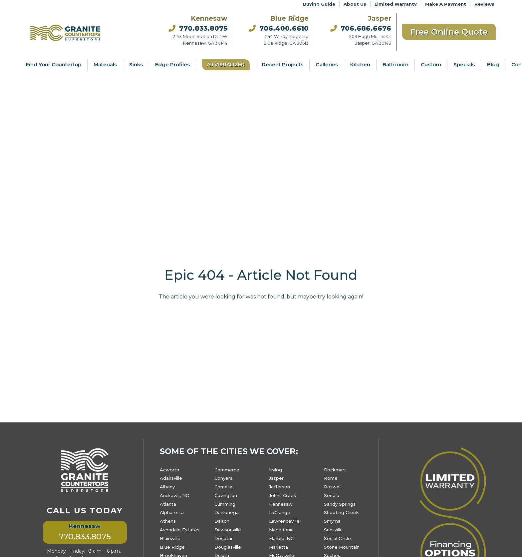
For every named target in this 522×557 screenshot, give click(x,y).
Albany (167, 486)
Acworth (169, 469)
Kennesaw (281, 504)
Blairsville (170, 538)
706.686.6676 (360, 28)
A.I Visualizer (226, 64)
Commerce (226, 469)
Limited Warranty (396, 4)
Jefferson (279, 486)
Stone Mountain (342, 547)
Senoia (331, 495)
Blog (493, 64)
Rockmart (335, 469)
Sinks (136, 64)
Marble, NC (281, 538)
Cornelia (223, 486)
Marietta (278, 547)
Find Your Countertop (53, 64)
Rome (331, 478)
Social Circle (337, 538)
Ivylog (275, 469)
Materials (105, 64)
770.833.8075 (198, 28)
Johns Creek (282, 495)
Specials (464, 64)
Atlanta (168, 504)
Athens (168, 521)
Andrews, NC (174, 495)
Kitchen (360, 64)
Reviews (484, 4)
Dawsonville (227, 529)
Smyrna (332, 521)
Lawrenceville (284, 521)
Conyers (223, 478)
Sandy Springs (340, 504)
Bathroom (395, 64)
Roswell (333, 486)
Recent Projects (282, 64)
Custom (431, 64)
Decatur (223, 538)
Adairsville (171, 478)
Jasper (276, 478)
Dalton (221, 521)
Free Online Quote (449, 32)
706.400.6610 (279, 28)
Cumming (224, 504)
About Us (355, 4)
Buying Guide (319, 4)
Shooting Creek (341, 512)
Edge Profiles (172, 64)
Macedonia (281, 529)
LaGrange (279, 512)
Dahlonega (226, 512)
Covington (225, 495)
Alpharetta (172, 512)
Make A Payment (445, 4)
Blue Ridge (172, 547)
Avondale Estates (179, 529)
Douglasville (227, 547)
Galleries (327, 64)
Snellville (333, 529)
